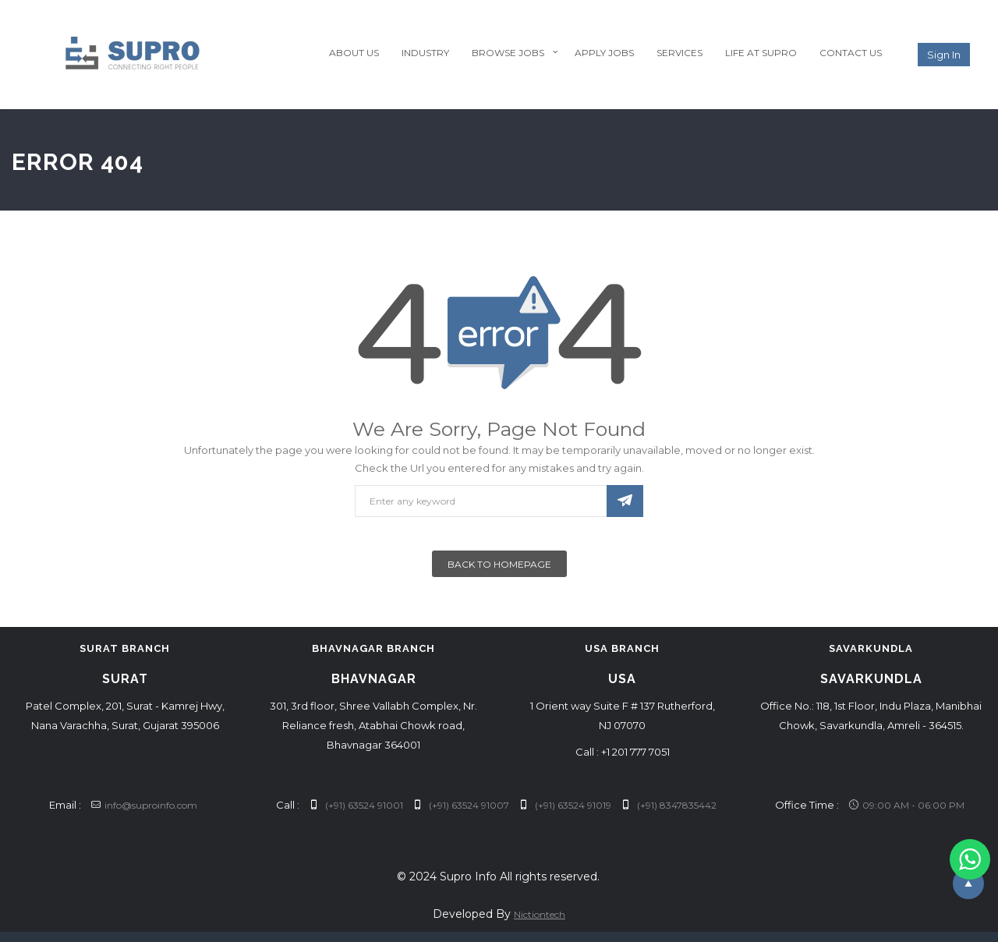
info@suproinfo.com (144, 805)
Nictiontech (539, 914)
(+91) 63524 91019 (565, 805)
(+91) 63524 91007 (461, 805)
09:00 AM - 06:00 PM (906, 805)
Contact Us (850, 52)
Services (679, 52)
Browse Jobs (508, 52)
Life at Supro (761, 52)
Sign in (944, 54)
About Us (354, 52)
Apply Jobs (604, 52)
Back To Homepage (499, 564)
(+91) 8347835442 (669, 805)
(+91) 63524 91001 (356, 805)
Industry (425, 52)
